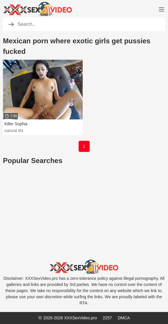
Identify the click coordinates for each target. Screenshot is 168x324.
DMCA (124, 318)
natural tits (13, 130)
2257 (107, 318)
